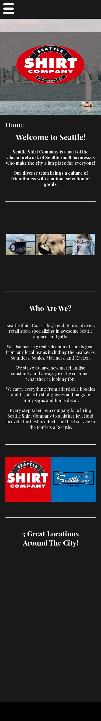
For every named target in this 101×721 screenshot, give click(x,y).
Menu (8, 9)
